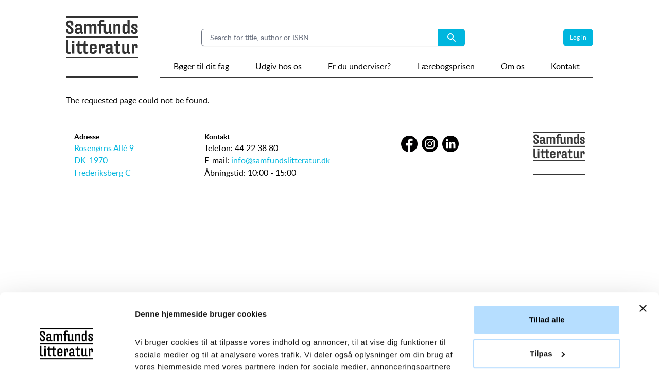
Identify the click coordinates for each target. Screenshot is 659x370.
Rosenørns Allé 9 (104, 148)
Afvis (546, 316)
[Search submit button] (451, 37)
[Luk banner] (643, 238)
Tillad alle (546, 249)
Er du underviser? (359, 66)
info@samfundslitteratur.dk (280, 160)
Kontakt (565, 66)
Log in (578, 37)
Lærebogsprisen (446, 66)
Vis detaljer (156, 349)
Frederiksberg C (102, 172)
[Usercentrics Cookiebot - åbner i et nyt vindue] (67, 350)
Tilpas (547, 283)
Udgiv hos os (278, 66)
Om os (513, 66)
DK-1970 (91, 160)
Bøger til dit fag (201, 66)
